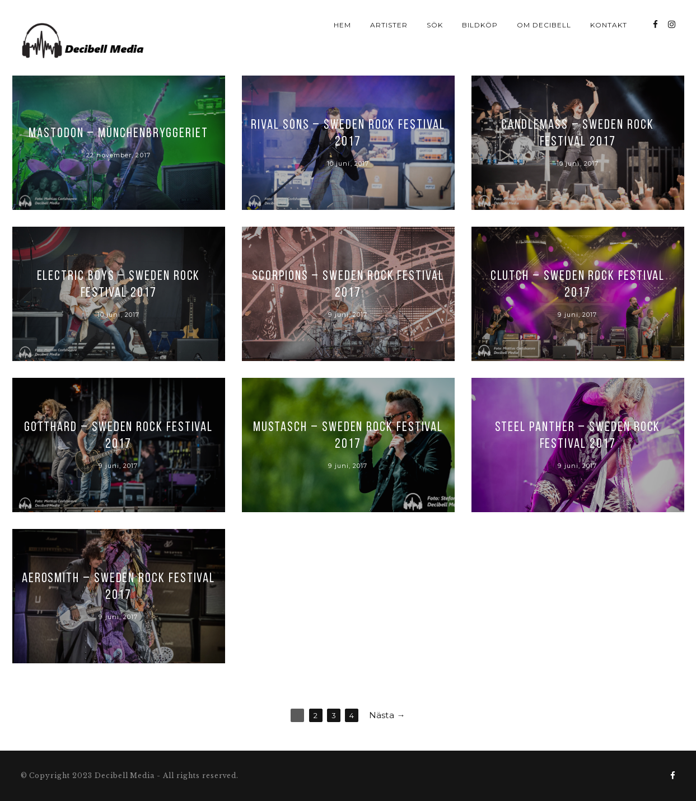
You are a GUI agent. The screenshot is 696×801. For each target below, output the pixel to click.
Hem (342, 25)
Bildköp (480, 25)
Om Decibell (544, 25)
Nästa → (387, 715)
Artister (389, 25)
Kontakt (608, 25)
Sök (435, 25)
